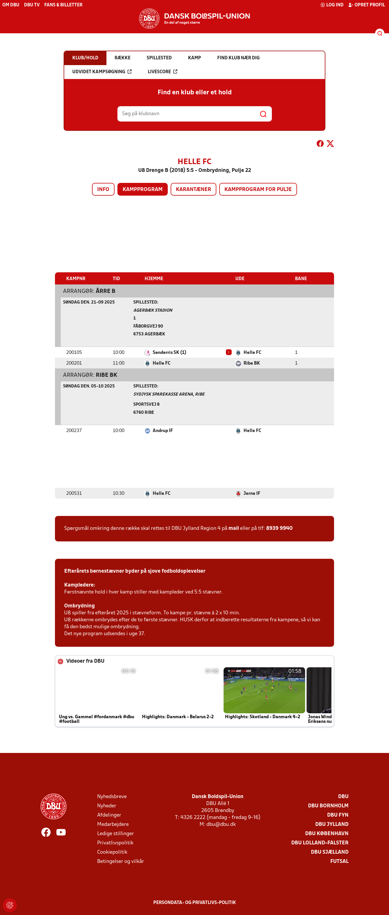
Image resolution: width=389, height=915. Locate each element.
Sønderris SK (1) (169, 352)
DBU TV (32, 5)
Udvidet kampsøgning (102, 71)
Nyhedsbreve (112, 796)
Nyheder (106, 805)
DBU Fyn (338, 815)
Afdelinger (109, 815)
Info (103, 189)
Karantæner (193, 189)
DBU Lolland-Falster (320, 842)
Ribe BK (252, 363)
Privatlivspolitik (115, 842)
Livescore (162, 71)
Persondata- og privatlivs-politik (194, 903)
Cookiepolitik (112, 852)
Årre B (105, 291)
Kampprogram (143, 189)
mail (233, 528)
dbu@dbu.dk (221, 824)
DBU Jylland (332, 824)
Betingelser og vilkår (120, 861)
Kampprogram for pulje (258, 189)
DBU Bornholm (328, 805)
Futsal (339, 861)
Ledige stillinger (115, 833)
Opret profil (366, 5)
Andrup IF (163, 431)
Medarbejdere (113, 824)
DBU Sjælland (330, 852)
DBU (343, 796)
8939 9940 (279, 528)
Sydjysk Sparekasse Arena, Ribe (168, 394)
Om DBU (10, 5)
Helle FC (252, 352)
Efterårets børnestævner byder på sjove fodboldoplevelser (134, 571)
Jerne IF (252, 493)
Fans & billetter (63, 5)
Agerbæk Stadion (152, 310)
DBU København (327, 833)
